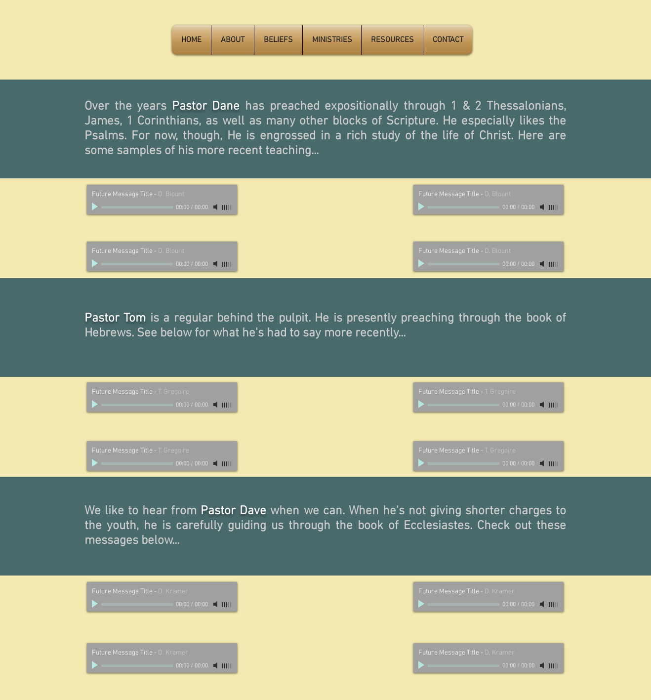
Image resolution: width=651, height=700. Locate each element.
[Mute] (216, 207)
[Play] (96, 207)
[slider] (227, 207)
